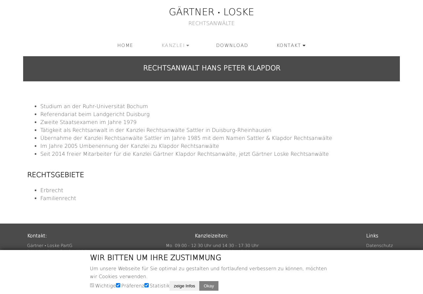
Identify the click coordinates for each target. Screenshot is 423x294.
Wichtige (105, 285)
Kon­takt (289, 45)
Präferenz (132, 285)
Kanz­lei (173, 45)
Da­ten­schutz (379, 245)
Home (125, 45)
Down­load (232, 45)
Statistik (160, 285)
